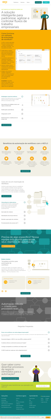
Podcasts (30, 403)
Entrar (46, 2)
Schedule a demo (8, 246)
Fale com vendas (42, 386)
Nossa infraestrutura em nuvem (6, 407)
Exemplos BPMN (32, 407)
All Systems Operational (45, 396)
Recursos (23, 2)
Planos (28, 2)
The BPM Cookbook (32, 405)
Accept (48, 417)
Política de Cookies (19, 407)
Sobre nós (17, 398)
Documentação (3, 398)
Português (47, 398)
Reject (43, 417)
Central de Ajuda (32, 398)
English (42, 398)
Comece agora (38, 2)
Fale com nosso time (25, 171)
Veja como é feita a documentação (10, 378)
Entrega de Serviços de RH (5, 405)
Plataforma (16, 2)
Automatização (3, 400)
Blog (30, 400)
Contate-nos (18, 403)
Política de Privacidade (19, 405)
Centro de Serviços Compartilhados (7, 403)
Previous (2, 291)
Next (6, 291)
